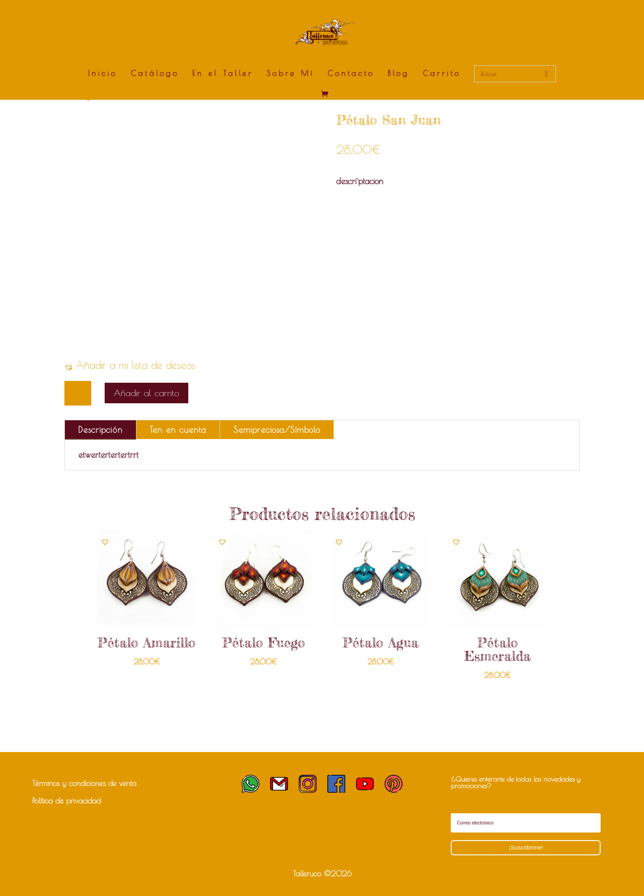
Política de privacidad (66, 800)
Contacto (350, 74)
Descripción (100, 430)
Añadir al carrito (146, 393)
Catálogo (155, 74)
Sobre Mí (290, 74)
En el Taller (222, 74)
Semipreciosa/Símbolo (276, 430)
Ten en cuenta (178, 430)
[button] (129, 365)
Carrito (442, 74)
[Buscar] (546, 74)
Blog (398, 74)
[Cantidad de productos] (77, 393)
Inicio (102, 74)
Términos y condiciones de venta (84, 783)
